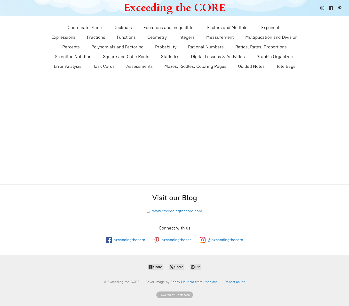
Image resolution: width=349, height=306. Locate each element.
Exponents (271, 27)
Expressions (63, 37)
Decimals (122, 27)
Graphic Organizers (275, 56)
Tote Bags (285, 66)
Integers (186, 37)
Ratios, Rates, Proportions (261, 47)
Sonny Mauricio (182, 282)
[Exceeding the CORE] (174, 7)
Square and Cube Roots (126, 56)
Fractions (96, 37)
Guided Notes (251, 66)
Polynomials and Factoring (117, 47)
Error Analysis (67, 66)
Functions (126, 37)
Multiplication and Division (271, 37)
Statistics (170, 56)
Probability (165, 47)
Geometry (157, 37)
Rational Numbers (206, 47)
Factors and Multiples (228, 27)
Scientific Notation (73, 56)
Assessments (139, 66)
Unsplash (210, 282)
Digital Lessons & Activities (218, 56)
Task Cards (104, 66)
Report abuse (235, 282)
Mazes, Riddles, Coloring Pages (195, 66)
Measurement (220, 37)
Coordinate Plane (85, 27)
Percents (71, 47)
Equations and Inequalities (169, 27)
